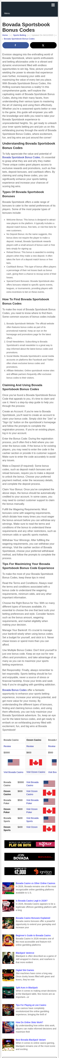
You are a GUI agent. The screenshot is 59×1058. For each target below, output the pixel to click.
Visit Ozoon (31, 827)
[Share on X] (43, 45)
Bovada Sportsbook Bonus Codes (19, 39)
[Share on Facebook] (15, 45)
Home (5, 35)
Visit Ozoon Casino (35, 772)
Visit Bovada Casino (13, 772)
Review (7, 746)
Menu (7, 13)
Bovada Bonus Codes (14, 690)
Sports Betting (19, 35)
